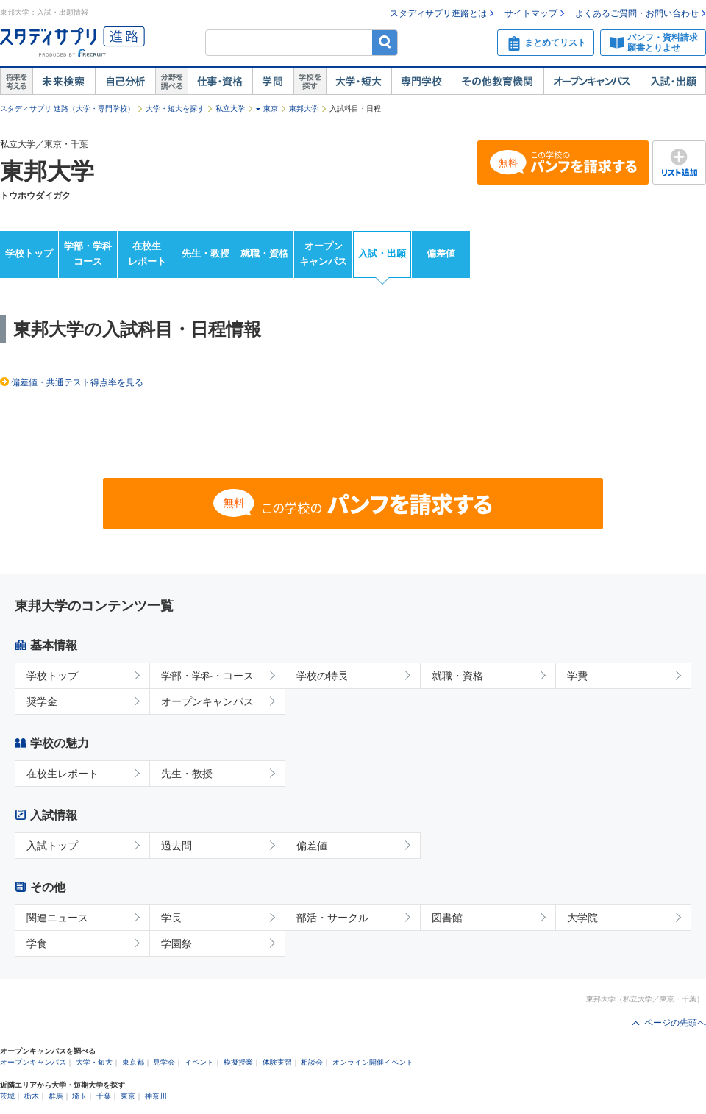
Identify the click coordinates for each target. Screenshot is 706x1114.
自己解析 (125, 81)
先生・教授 (205, 253)
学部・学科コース (88, 253)
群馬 (56, 1096)
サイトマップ (530, 13)
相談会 (312, 1062)
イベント (199, 1062)
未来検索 (63, 81)
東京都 (133, 1062)
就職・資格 (264, 253)
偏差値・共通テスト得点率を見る (77, 382)
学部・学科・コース (207, 676)
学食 (36, 943)
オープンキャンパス (592, 81)
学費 (577, 676)
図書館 (447, 918)
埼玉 (79, 1096)
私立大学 (230, 108)
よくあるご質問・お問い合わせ (637, 13)
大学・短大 (358, 81)
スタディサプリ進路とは (438, 13)
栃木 (31, 1096)
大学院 (582, 918)
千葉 (103, 1096)
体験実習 (277, 1062)
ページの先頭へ (675, 1023)
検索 (385, 42)
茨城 (7, 1096)
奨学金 (41, 701)
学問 (272, 81)
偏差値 (441, 253)
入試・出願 (673, 81)
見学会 (164, 1062)
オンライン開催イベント (372, 1062)
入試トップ (52, 845)
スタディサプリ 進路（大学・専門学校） (67, 108)
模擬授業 (238, 1062)
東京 (270, 108)
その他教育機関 (497, 81)
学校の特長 (322, 676)
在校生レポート (147, 253)
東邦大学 (303, 108)
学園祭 (176, 943)
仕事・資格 (220, 81)
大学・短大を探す (175, 108)
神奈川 (156, 1096)
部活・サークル (332, 918)
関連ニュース (57, 918)
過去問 (176, 845)
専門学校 (421, 81)
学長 (171, 918)
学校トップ (29, 253)
